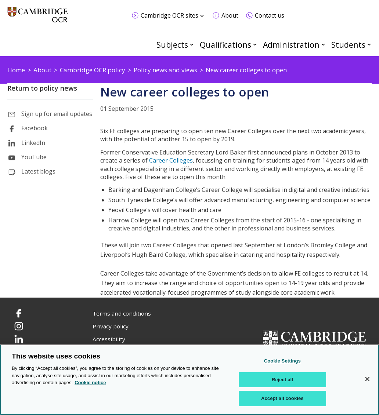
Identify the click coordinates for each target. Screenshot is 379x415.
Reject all (282, 379)
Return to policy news (42, 88)
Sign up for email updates (56, 114)
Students (348, 44)
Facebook (34, 128)
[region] (189, 380)
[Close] (367, 379)
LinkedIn (33, 143)
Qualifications (225, 44)
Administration (291, 44)
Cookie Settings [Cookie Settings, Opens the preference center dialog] (282, 361)
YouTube (34, 157)
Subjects (172, 44)
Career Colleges (171, 160)
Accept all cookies (282, 398)
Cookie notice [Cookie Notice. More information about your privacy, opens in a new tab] (90, 382)
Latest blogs (38, 171)
